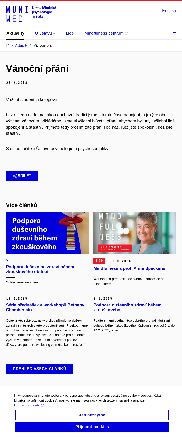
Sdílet (22, 176)
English (169, 10)
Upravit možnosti (29, 409)
